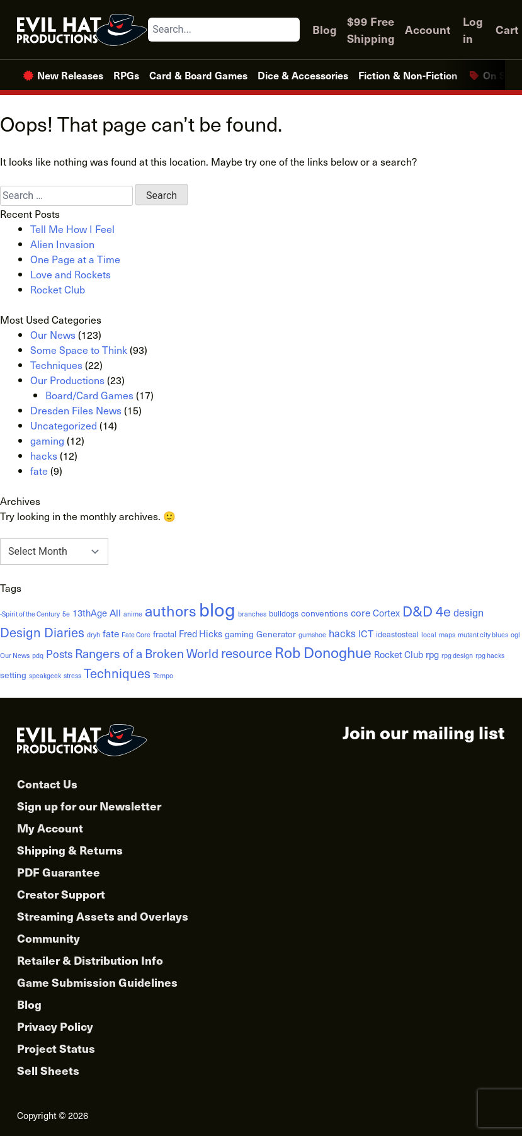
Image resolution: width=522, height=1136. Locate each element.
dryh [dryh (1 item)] (93, 635)
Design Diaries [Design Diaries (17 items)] (42, 632)
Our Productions (67, 379)
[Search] (289, 29)
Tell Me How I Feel (72, 228)
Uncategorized (63, 425)
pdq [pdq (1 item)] (37, 655)
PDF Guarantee (58, 872)
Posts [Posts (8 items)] (59, 653)
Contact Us (47, 784)
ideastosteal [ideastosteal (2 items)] (397, 634)
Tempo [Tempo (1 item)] (163, 676)
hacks (43, 455)
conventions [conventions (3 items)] (324, 613)
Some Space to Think (78, 349)
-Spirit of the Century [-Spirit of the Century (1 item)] (30, 614)
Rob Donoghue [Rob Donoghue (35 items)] (323, 652)
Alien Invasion (62, 243)
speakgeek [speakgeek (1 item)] (45, 676)
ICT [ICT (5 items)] (365, 633)
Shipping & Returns (70, 850)
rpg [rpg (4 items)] (432, 654)
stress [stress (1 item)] (72, 676)
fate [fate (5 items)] (111, 633)
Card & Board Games (198, 75)
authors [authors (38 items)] (170, 610)
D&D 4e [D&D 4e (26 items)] (426, 610)
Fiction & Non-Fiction (408, 75)
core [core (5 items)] (360, 612)
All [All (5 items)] (115, 612)
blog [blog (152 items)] (217, 609)
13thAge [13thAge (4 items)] (89, 613)
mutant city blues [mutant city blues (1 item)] (483, 635)
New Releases (70, 75)
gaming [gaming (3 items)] (239, 633)
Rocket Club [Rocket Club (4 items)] (398, 654)
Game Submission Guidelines (97, 982)
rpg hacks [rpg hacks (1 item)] (489, 655)
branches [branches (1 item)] (252, 614)
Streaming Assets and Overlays (102, 916)
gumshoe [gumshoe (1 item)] (312, 635)
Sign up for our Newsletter (89, 806)
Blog (324, 29)
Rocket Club (57, 289)
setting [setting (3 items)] (13, 674)
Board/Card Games (89, 394)
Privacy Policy (55, 1026)
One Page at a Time (75, 258)
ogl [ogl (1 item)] (515, 635)
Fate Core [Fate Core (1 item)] (136, 635)
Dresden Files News (76, 409)
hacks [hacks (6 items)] (342, 632)
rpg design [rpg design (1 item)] (457, 655)
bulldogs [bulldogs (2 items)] (283, 613)
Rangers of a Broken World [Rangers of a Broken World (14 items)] (146, 653)
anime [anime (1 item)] (132, 614)
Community (48, 938)
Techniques (56, 364)
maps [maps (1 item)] (447, 635)
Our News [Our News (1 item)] (15, 655)
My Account (50, 828)
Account (427, 29)
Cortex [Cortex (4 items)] (386, 613)
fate (39, 470)
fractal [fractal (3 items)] (164, 633)
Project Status (56, 1048)
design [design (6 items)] (468, 612)
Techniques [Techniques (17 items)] (117, 673)
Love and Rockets (70, 273)
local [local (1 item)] (428, 635)
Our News (53, 334)
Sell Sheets (48, 1070)
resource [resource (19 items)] (246, 652)
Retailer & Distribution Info (90, 960)
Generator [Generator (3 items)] (276, 633)
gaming (47, 440)
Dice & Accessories (303, 75)
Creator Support (61, 894)
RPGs (126, 75)
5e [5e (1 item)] (66, 614)
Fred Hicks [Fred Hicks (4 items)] (200, 633)
